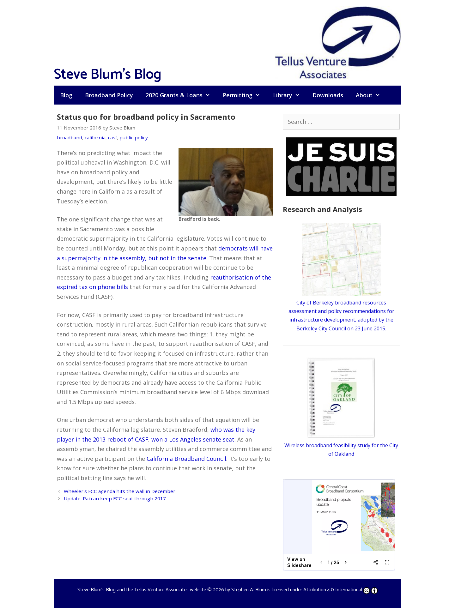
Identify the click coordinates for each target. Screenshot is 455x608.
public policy (133, 137)
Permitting (244, 95)
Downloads (327, 95)
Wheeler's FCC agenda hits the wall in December (119, 491)
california (95, 137)
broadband (69, 137)
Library (289, 95)
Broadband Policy (109, 95)
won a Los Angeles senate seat (192, 439)
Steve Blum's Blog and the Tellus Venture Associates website (141, 590)
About (371, 95)
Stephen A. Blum (248, 590)
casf (112, 137)
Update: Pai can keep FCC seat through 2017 (115, 498)
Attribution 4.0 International (340, 590)
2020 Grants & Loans (181, 95)
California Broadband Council (186, 458)
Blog (66, 95)
